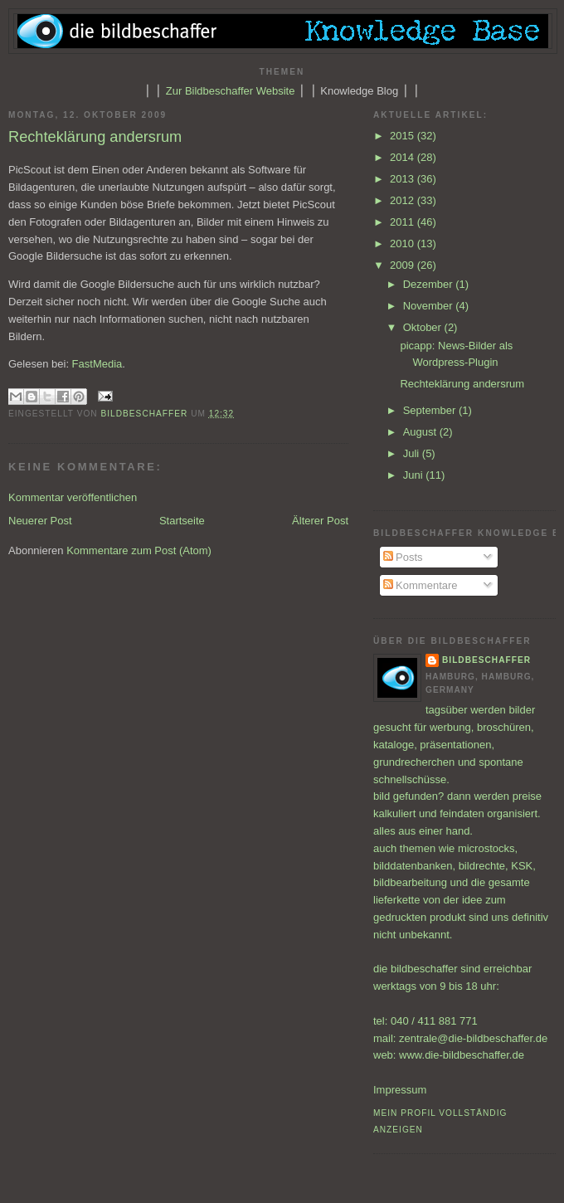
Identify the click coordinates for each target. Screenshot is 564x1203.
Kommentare (420, 585)
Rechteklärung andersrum (462, 383)
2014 (403, 157)
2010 (403, 243)
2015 (403, 135)
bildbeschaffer (146, 413)
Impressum (399, 1090)
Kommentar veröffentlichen (72, 497)
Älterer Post (320, 520)
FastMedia (97, 364)
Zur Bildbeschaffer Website (230, 91)
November (429, 306)
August (421, 432)
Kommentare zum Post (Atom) (139, 550)
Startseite (182, 520)
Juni (414, 475)
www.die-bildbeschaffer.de (461, 1055)
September (431, 410)
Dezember (429, 284)
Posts (403, 557)
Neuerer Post (40, 520)
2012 (403, 200)
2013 (403, 179)
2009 (403, 265)
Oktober (424, 327)
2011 (403, 222)
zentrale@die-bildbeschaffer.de (473, 1038)
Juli (412, 453)
